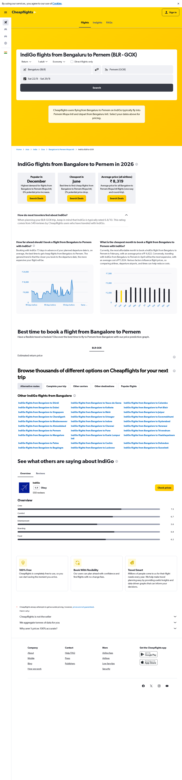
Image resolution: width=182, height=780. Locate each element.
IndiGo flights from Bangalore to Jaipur (144, 412)
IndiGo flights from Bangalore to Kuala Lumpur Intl (95, 437)
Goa (43, 149)
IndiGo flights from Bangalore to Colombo (146, 403)
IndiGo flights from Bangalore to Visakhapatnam (149, 435)
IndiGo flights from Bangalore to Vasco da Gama (96, 403)
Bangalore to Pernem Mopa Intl (61, 149)
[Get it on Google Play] (148, 654)
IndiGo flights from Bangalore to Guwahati (146, 447)
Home (19, 149)
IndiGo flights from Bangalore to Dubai (38, 407)
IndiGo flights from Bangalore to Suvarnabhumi (149, 416)
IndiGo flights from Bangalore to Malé (91, 412)
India (35, 149)
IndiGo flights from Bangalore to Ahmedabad (42, 426)
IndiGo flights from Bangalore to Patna (38, 443)
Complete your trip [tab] (56, 386)
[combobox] (26, 61)
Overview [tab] (25, 473)
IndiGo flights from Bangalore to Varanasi (145, 426)
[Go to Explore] (5, 43)
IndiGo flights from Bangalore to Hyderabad (147, 421)
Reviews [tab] (40, 473)
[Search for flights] (5, 22)
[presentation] (136, 164)
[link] (36, 198)
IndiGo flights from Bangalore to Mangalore (41, 435)
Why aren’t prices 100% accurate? (98, 628)
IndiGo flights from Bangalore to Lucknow (93, 447)
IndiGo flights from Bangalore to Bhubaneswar (42, 421)
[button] (178, 3)
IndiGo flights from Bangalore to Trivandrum (147, 430)
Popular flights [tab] (129, 386)
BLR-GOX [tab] (97, 348)
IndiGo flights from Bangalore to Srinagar (92, 416)
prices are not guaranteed (83, 607)
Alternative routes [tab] (29, 386)
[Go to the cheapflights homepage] (24, 12)
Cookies (57, 3)
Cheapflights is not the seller (98, 617)
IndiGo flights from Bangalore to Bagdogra (40, 447)
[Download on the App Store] (148, 662)
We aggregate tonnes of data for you (98, 622)
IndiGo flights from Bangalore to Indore (91, 421)
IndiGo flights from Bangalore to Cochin (92, 443)
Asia (27, 149)
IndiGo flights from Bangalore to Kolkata (92, 407)
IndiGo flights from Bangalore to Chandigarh (41, 416)
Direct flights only (84, 61)
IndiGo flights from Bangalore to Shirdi (38, 403)
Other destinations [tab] (104, 386)
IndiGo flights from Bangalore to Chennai (92, 426)
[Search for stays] (5, 29)
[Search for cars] (5, 36)
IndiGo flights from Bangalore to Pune (91, 430)
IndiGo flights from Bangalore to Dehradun (146, 443)
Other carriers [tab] (80, 386)
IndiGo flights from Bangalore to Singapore (41, 412)
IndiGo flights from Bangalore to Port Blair (146, 407)
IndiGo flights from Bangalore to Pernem (39, 430)
